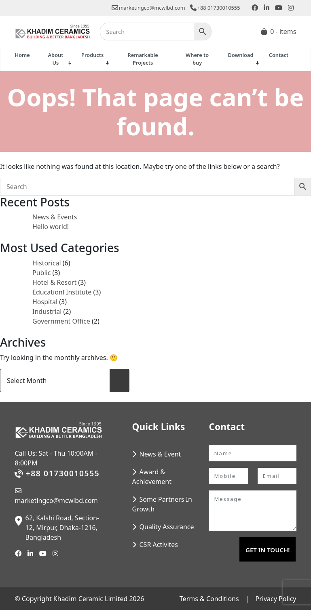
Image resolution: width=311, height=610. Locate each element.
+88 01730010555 (215, 7)
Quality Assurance (167, 526)
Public (41, 272)
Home (22, 55)
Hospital (44, 301)
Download (241, 55)
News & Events (54, 216)
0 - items (283, 31)
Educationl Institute (61, 292)
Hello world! (50, 226)
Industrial (46, 311)
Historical (46, 263)
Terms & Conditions (209, 598)
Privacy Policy (276, 598)
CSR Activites (159, 544)
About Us (55, 58)
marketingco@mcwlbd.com (148, 7)
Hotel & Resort (54, 282)
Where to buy (197, 58)
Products (92, 55)
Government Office (61, 321)
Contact (279, 55)
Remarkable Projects (143, 58)
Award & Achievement (151, 476)
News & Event (160, 454)
